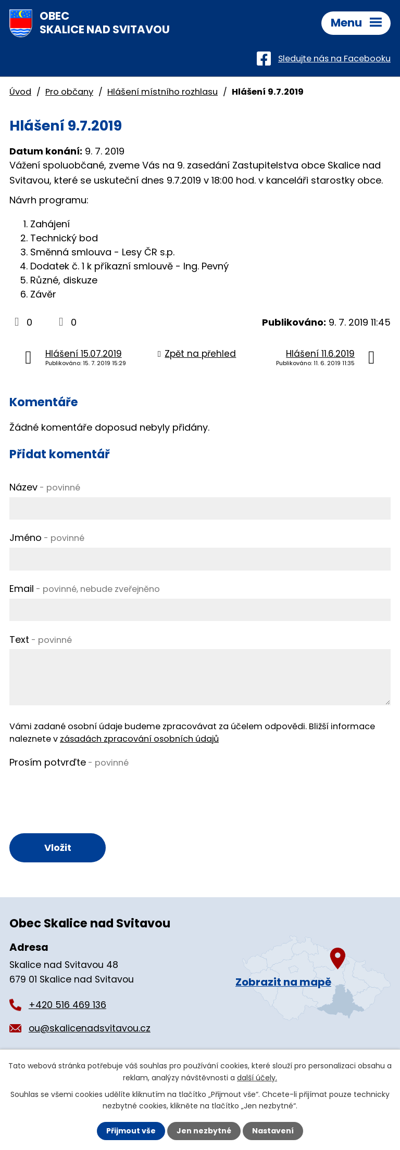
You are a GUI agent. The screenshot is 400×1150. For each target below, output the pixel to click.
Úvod (20, 92)
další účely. (257, 1077)
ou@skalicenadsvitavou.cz (90, 1028)
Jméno (46, 537)
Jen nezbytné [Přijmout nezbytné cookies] (204, 1131)
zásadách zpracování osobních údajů (139, 739)
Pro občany (69, 92)
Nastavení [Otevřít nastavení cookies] (273, 1131)
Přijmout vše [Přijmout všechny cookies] (131, 1131)
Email (84, 588)
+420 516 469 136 (67, 1005)
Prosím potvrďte (69, 762)
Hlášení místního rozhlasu (162, 92)
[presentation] (88, 792)
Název (44, 487)
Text (40, 639)
